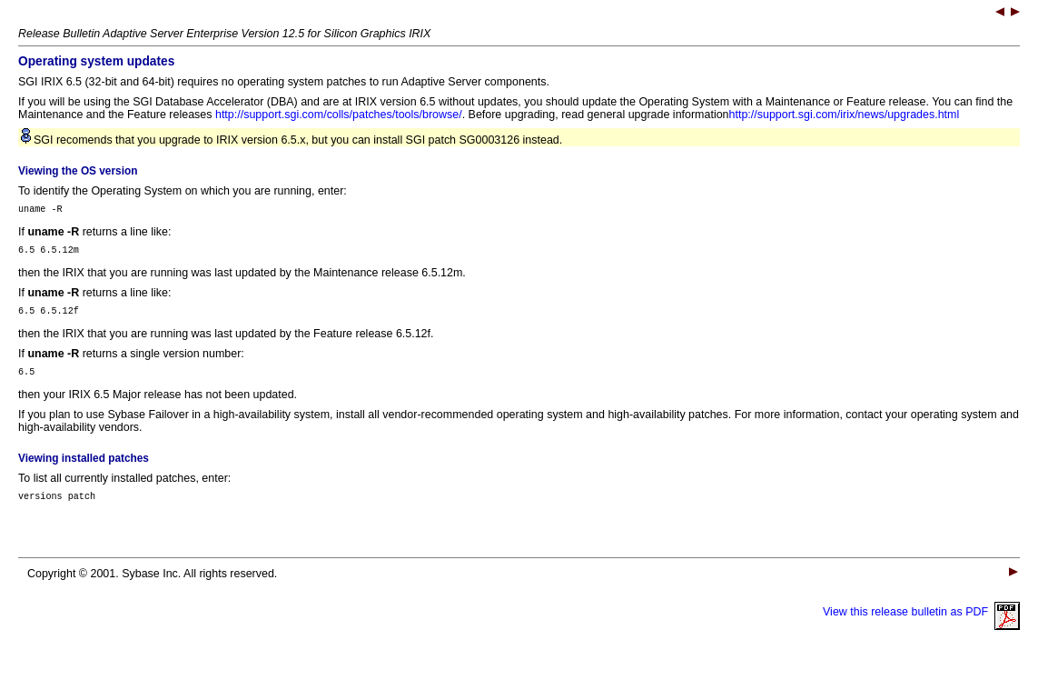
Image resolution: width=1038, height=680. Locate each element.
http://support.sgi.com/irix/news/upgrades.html (844, 114)
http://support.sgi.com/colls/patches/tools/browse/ (338, 114)
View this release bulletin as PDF (921, 625)
